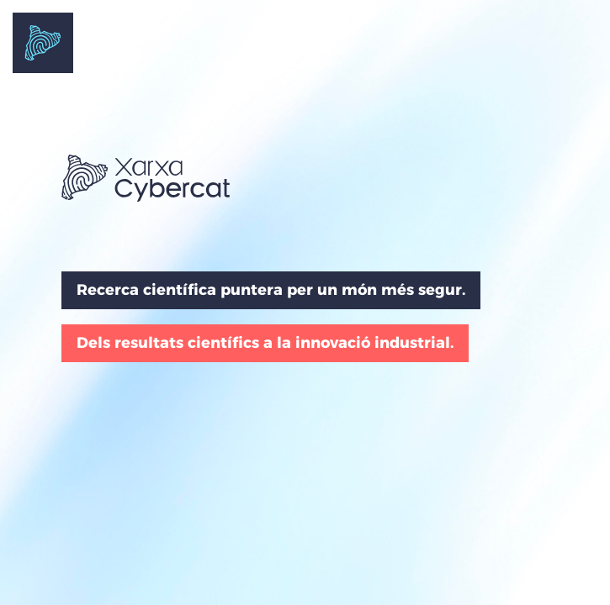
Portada (43, 43)
